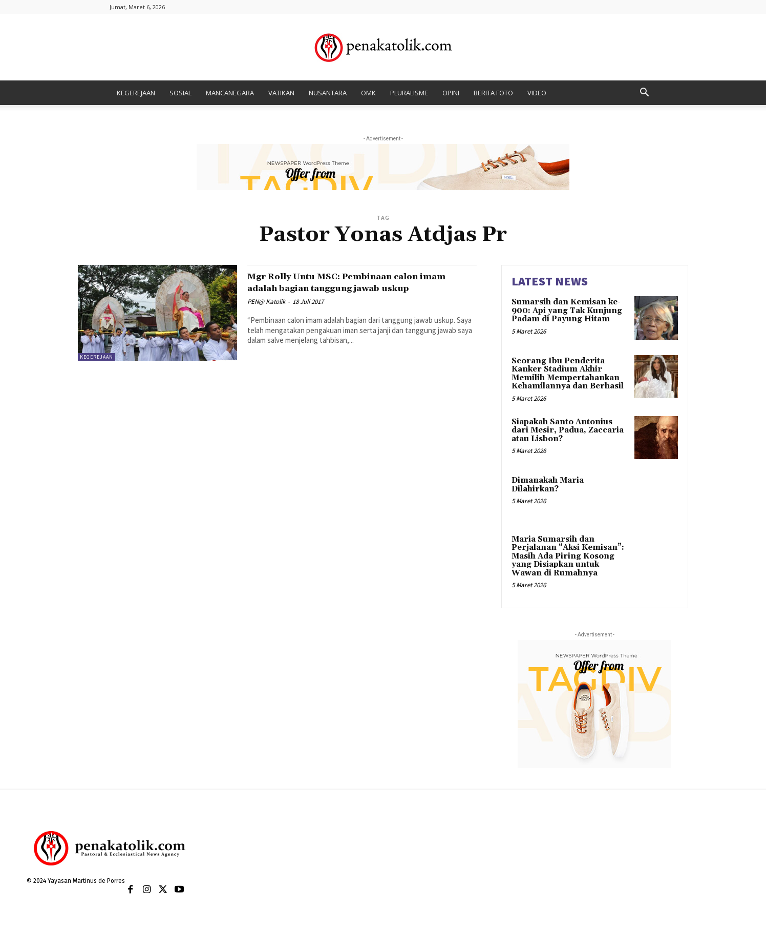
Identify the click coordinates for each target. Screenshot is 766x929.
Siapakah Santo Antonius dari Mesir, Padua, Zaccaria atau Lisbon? (568, 430)
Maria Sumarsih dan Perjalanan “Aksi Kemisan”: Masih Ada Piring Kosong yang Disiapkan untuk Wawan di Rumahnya (568, 556)
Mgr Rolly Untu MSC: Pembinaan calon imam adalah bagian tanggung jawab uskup (356, 288)
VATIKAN (281, 92)
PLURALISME (409, 92)
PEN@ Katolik (266, 313)
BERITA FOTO (493, 92)
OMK (368, 92)
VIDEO (536, 92)
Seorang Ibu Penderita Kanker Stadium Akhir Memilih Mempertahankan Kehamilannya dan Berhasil (568, 373)
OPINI (450, 92)
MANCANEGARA (230, 92)
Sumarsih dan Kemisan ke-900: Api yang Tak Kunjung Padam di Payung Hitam (567, 310)
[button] (644, 93)
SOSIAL (180, 92)
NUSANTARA (328, 92)
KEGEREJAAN (136, 92)
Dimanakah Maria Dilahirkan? (548, 485)
